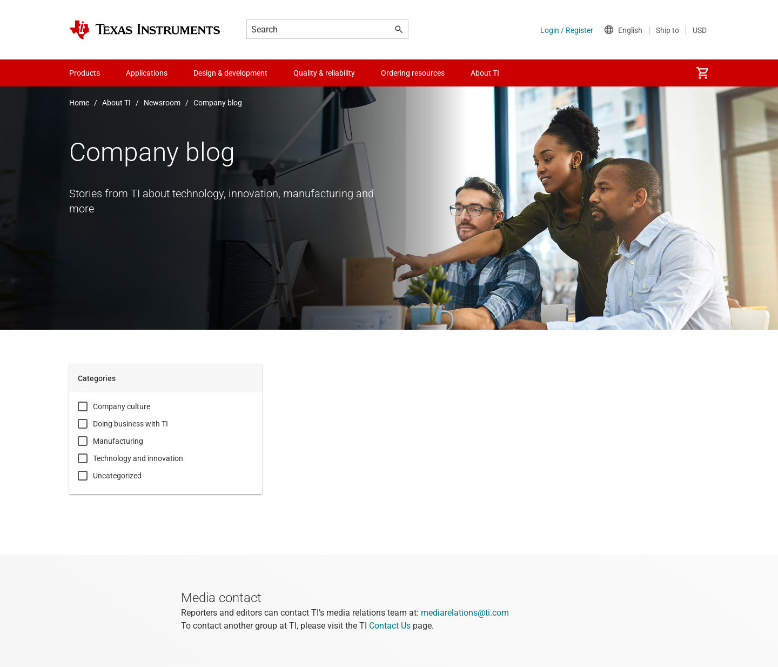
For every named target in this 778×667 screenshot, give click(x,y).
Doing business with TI (130, 423)
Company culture (121, 406)
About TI (116, 102)
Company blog (217, 102)
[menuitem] (702, 72)
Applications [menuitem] (146, 73)
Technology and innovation (138, 458)
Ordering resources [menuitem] (413, 73)
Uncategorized (117, 475)
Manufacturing (118, 441)
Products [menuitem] (84, 73)
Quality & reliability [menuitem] (324, 73)
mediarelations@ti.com (465, 613)
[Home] (144, 29)
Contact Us (390, 626)
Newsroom (162, 102)
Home (79, 102)
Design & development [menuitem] (230, 73)
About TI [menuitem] (485, 73)
